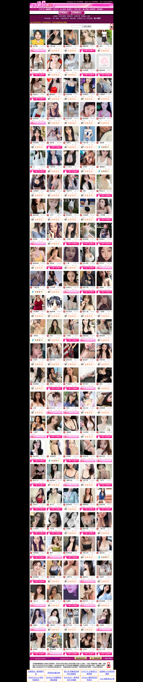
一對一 (110, 143)
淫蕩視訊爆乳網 (53, 673)
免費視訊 (43, 46)
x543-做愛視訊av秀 (107, 679)
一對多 (44, 432)
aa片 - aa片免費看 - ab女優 (53, 658)
